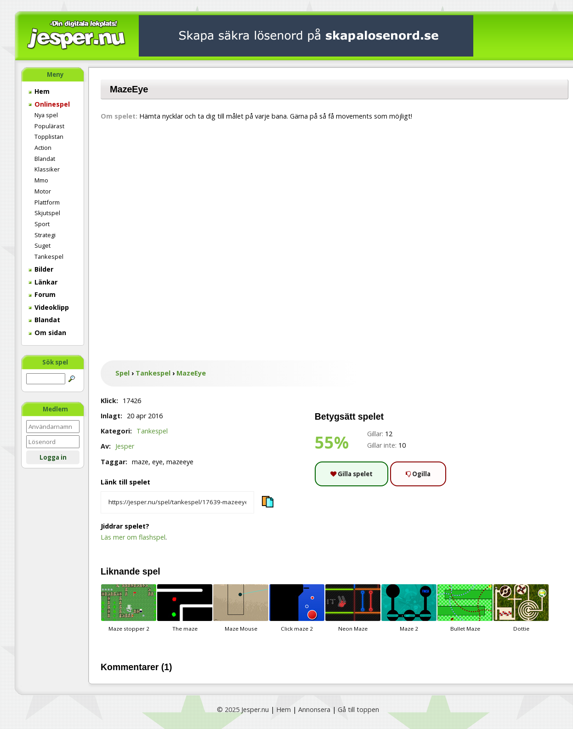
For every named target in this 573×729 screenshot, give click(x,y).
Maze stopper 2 (128, 608)
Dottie (521, 608)
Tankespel (48, 256)
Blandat (44, 158)
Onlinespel (49, 104)
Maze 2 (409, 608)
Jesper (124, 446)
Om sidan (47, 332)
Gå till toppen (358, 709)
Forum (42, 294)
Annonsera (314, 709)
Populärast (49, 126)
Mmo (41, 180)
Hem (39, 91)
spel (151, 571)
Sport (42, 224)
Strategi (45, 235)
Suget (42, 245)
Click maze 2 (296, 608)
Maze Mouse (240, 608)
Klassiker (47, 169)
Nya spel (46, 115)
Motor (42, 191)
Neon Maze (352, 608)
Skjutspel (47, 213)
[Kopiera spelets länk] (177, 502)
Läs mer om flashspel (133, 537)
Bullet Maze (465, 608)
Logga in (53, 457)
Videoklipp (48, 307)
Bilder (40, 269)
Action (42, 147)
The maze (184, 608)
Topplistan (48, 136)
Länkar (42, 282)
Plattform (47, 202)
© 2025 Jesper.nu (243, 709)
